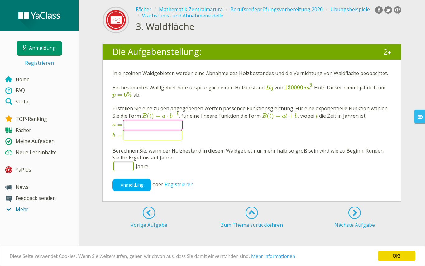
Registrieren (39, 63)
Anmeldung (132, 185)
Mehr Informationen (273, 256)
